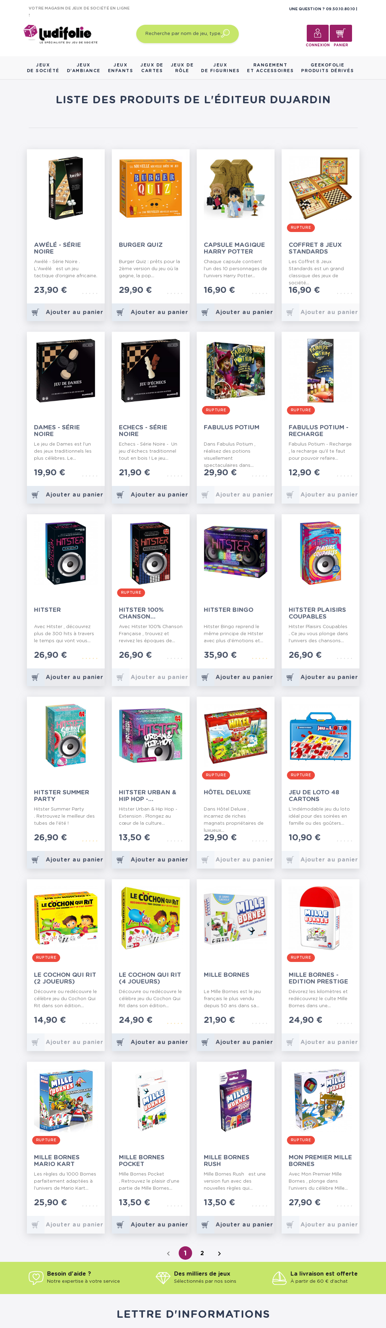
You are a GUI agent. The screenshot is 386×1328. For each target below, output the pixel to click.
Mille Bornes (226, 975)
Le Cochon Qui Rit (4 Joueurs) (150, 978)
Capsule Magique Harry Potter (234, 248)
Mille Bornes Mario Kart (57, 1160)
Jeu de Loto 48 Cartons (314, 795)
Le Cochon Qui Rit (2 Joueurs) (65, 978)
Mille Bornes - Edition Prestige (318, 978)
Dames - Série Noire (57, 430)
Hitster (47, 610)
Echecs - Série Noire (143, 430)
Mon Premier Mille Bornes (320, 1160)
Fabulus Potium (231, 427)
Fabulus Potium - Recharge (318, 430)
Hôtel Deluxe (227, 792)
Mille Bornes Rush (226, 1160)
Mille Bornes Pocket (142, 1160)
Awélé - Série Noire (57, 248)
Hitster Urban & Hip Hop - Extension (147, 795)
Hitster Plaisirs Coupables (317, 613)
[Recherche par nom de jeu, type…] (187, 34)
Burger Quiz (141, 245)
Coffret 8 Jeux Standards (315, 248)
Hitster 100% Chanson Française (141, 613)
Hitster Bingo (228, 610)
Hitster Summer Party (61, 795)
